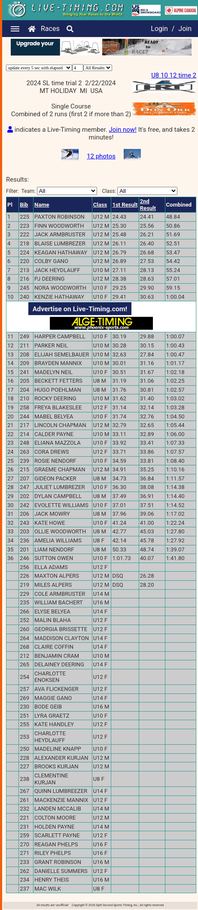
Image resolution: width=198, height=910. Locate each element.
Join (185, 29)
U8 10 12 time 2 (173, 75)
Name (41, 204)
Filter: (51, 191)
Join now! (122, 129)
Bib (24, 204)
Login (159, 29)
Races (50, 29)
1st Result (124, 204)
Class (100, 204)
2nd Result (148, 204)
